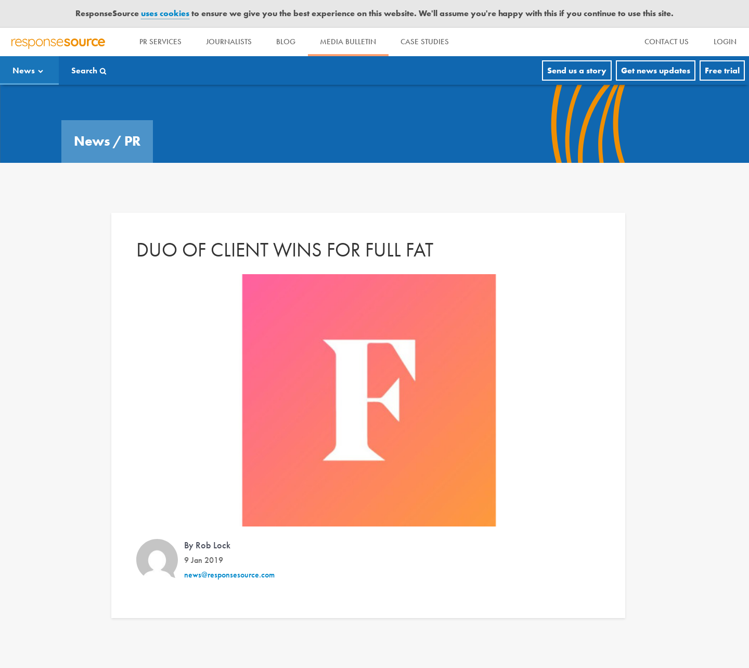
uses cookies (165, 13)
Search (84, 70)
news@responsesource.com (229, 574)
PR (132, 141)
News (23, 70)
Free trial (722, 70)
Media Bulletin (350, 41)
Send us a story (576, 70)
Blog (287, 41)
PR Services (161, 41)
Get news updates (655, 70)
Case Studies (427, 41)
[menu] (666, 42)
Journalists (230, 41)
